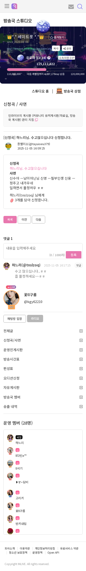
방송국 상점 (68, 91)
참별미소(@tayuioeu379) (33, 144)
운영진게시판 (43, 349)
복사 (55, 48)
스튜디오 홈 (40, 91)
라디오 (35, 318)
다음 (38, 219)
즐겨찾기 (57, 37)
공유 (67, 48)
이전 (24, 219)
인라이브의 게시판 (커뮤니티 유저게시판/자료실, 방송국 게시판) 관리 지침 (41, 117)
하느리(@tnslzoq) (26, 265)
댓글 (78, 265)
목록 (10, 219)
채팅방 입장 (14, 318)
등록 (74, 254)
